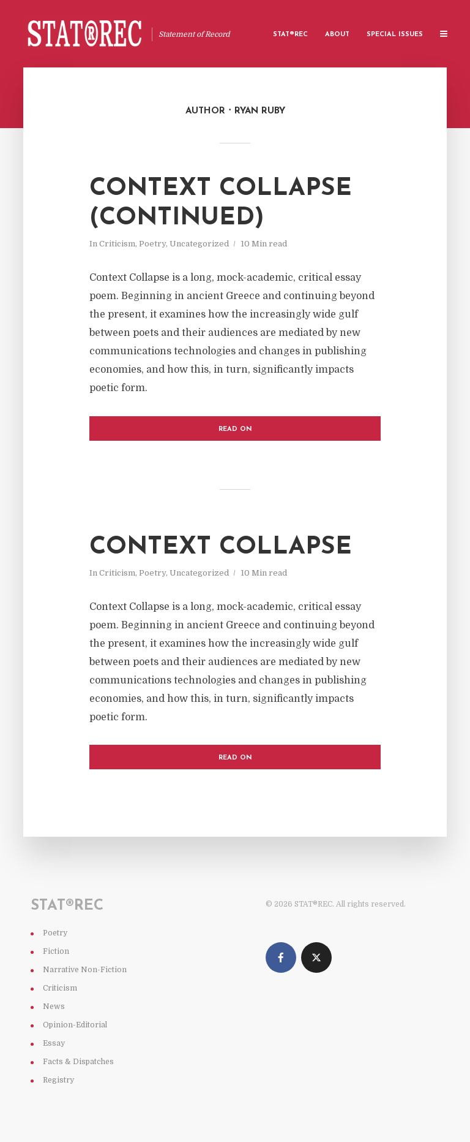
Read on (235, 429)
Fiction (56, 951)
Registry (58, 1080)
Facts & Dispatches (78, 1061)
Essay (54, 1043)
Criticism (117, 243)
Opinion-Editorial (75, 1025)
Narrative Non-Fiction (85, 969)
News (54, 1006)
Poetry (152, 243)
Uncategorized (199, 243)
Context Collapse (220, 547)
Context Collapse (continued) (220, 203)
